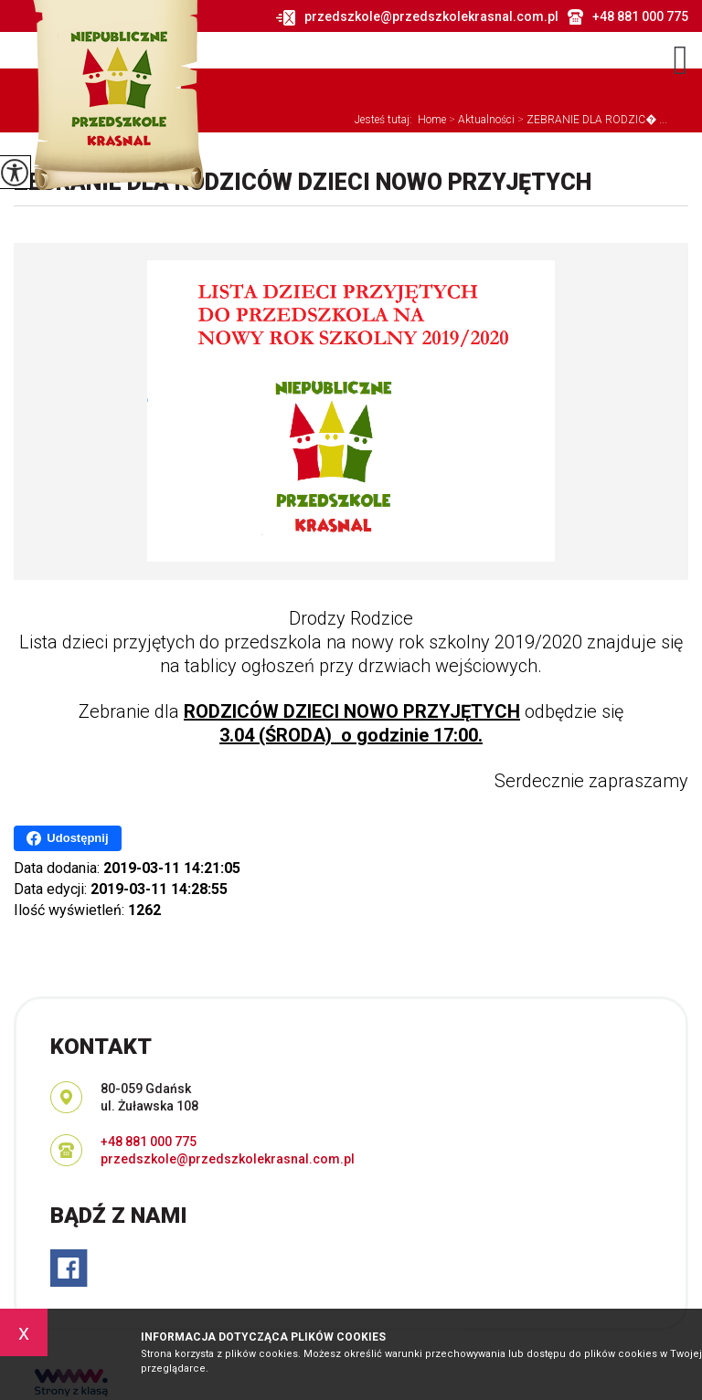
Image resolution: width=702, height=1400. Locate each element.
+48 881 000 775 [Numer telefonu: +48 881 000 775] (149, 1141)
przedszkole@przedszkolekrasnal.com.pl (416, 17)
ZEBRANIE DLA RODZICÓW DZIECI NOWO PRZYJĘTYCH (302, 182)
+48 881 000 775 (628, 17)
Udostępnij (67, 838)
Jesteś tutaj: (386, 119)
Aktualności (480, 119)
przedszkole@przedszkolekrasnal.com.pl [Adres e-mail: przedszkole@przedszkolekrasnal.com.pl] (228, 1159)
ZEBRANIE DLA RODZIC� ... (591, 119)
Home (432, 119)
